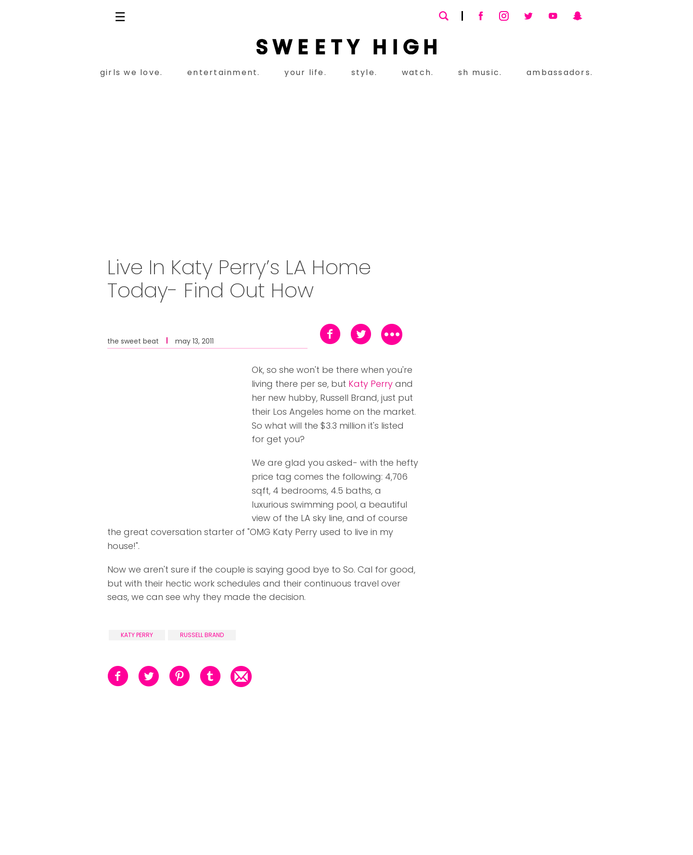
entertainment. (223, 72)
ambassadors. (559, 72)
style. (364, 72)
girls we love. (131, 72)
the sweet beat (133, 340)
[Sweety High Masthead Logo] (346, 46)
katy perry (137, 635)
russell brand (202, 635)
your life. (305, 72)
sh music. (480, 72)
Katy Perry (370, 384)
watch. (418, 72)
